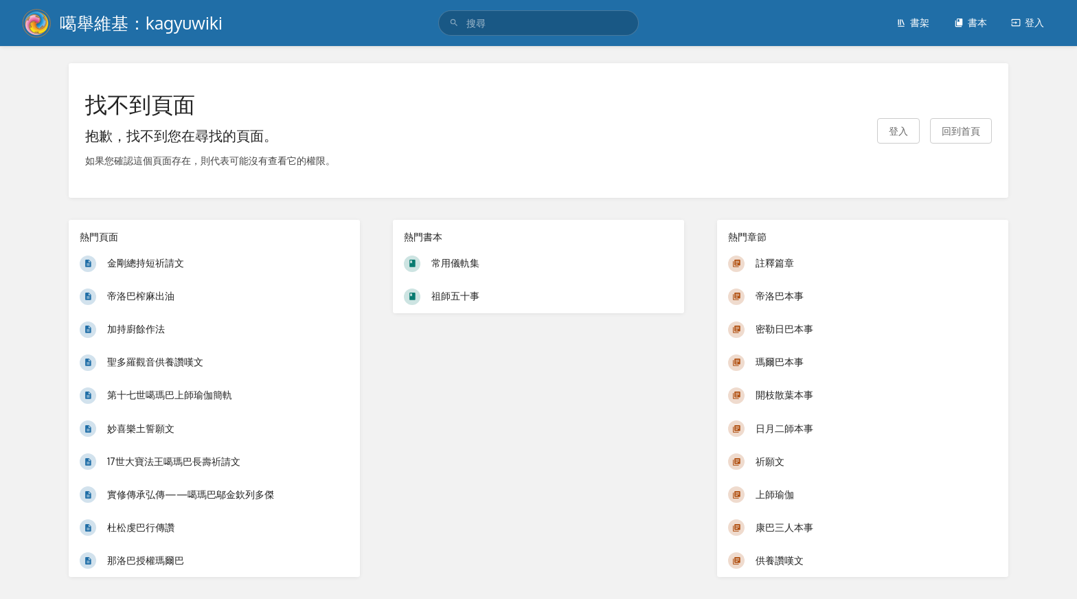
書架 (912, 22)
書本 (970, 22)
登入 (1027, 22)
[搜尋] (454, 23)
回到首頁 (961, 131)
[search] (538, 23)
